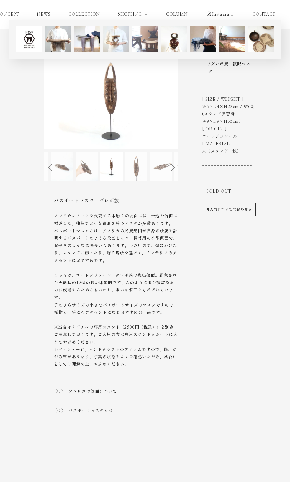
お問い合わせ (257, 459)
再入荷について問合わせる (229, 209)
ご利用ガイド (28, 459)
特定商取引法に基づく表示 (154, 459)
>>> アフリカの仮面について (86, 392)
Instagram (220, 14)
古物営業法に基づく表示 (211, 459)
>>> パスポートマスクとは (84, 411)
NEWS (43, 14)
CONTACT (264, 14)
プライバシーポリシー (100, 459)
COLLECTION (84, 14)
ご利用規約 (61, 459)
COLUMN (177, 14)
